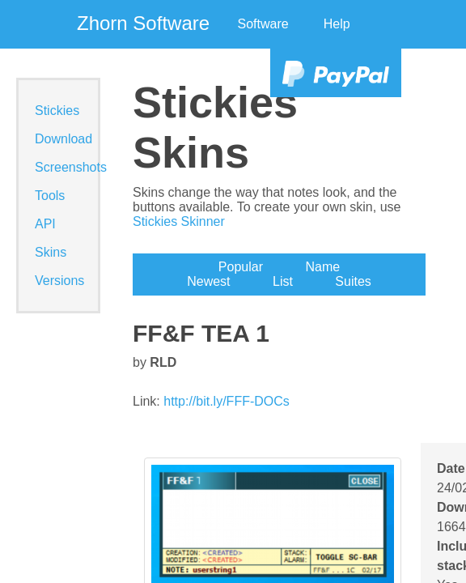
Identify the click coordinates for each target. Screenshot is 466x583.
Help (337, 24)
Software (263, 24)
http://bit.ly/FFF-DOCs (226, 401)
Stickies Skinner (179, 221)
